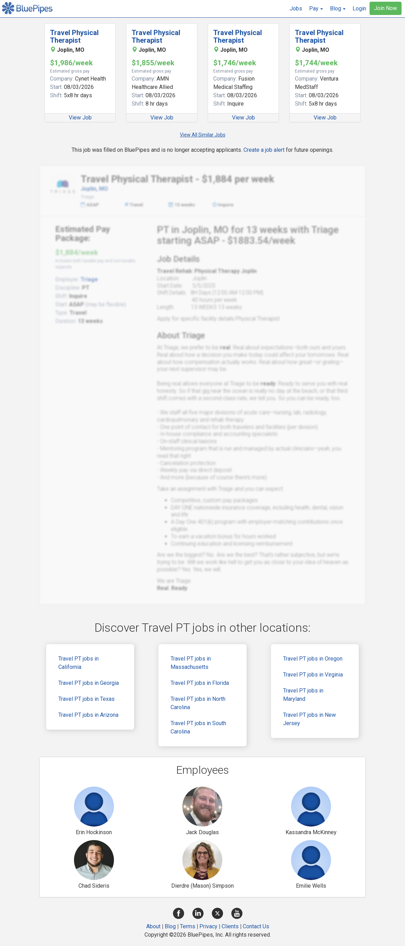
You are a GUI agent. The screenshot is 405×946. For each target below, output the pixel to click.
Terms (187, 926)
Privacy (208, 926)
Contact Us (256, 926)
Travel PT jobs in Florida (200, 683)
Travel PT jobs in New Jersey (309, 719)
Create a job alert (263, 150)
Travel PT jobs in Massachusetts (191, 662)
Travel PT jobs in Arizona (88, 715)
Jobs (296, 8)
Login (359, 8)
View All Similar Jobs (202, 135)
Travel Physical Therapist (74, 36)
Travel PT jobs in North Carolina (198, 703)
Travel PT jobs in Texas (86, 699)
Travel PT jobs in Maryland (303, 694)
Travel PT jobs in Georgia (88, 683)
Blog (170, 926)
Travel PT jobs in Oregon (312, 658)
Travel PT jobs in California (78, 662)
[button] (316, 8)
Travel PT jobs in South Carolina (198, 727)
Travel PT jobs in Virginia (313, 674)
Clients (230, 926)
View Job (80, 117)
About (153, 926)
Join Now (385, 8)
